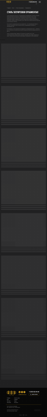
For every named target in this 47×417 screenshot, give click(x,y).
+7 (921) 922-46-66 (34, 392)
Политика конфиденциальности (12, 409)
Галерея (15, 399)
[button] (34, 394)
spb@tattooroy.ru (22, 394)
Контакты (16, 402)
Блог (8, 399)
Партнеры (9, 402)
